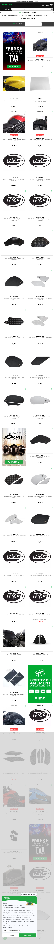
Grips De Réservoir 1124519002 (14, 654)
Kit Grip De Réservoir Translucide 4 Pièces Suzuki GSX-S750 (14, 734)
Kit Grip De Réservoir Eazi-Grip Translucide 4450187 (14, 695)
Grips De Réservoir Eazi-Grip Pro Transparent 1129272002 (40, 932)
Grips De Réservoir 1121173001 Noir (14, 813)
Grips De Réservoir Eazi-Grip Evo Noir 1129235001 (40, 259)
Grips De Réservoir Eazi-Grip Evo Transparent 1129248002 (40, 338)
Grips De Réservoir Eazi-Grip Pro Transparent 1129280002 (40, 298)
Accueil (4, 15)
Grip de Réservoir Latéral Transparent (14, 100)
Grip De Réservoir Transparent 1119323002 (40, 892)
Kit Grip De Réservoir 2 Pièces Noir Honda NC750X (40, 813)
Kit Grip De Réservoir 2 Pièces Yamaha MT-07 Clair (40, 61)
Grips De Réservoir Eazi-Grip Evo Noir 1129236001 (14, 259)
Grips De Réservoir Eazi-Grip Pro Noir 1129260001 (40, 378)
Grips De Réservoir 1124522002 (40, 654)
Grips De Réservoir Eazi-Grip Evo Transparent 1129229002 (40, 219)
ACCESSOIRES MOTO (13, 15)
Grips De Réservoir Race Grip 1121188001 (13, 773)
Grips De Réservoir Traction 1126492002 (14, 575)
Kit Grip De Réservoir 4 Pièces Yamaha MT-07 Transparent (14, 853)
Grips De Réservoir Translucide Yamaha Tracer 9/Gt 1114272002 (14, 893)
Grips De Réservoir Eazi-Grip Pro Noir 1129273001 (14, 417)
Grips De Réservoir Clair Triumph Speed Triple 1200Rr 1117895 (14, 140)
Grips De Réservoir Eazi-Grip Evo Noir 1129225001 (14, 338)
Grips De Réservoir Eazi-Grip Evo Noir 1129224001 (14, 497)
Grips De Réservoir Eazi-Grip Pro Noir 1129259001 (14, 378)
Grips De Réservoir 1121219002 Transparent (40, 733)
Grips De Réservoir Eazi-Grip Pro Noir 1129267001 (14, 298)
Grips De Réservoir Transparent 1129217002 (14, 615)
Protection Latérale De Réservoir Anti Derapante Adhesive (40, 100)
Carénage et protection (27, 15)
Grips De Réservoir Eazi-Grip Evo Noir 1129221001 (14, 219)
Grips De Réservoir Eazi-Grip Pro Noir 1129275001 (40, 536)
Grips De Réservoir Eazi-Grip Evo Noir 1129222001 (40, 180)
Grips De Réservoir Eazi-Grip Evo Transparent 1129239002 (14, 180)
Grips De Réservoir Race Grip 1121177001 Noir (40, 773)
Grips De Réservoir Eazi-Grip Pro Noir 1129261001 (40, 457)
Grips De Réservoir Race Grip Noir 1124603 (40, 575)
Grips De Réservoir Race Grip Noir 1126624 (40, 615)
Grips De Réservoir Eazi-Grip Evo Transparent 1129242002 (14, 536)
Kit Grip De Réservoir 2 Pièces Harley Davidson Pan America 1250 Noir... (40, 140)
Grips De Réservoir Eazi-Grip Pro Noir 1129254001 (40, 417)
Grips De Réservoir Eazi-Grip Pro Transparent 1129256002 (40, 497)
